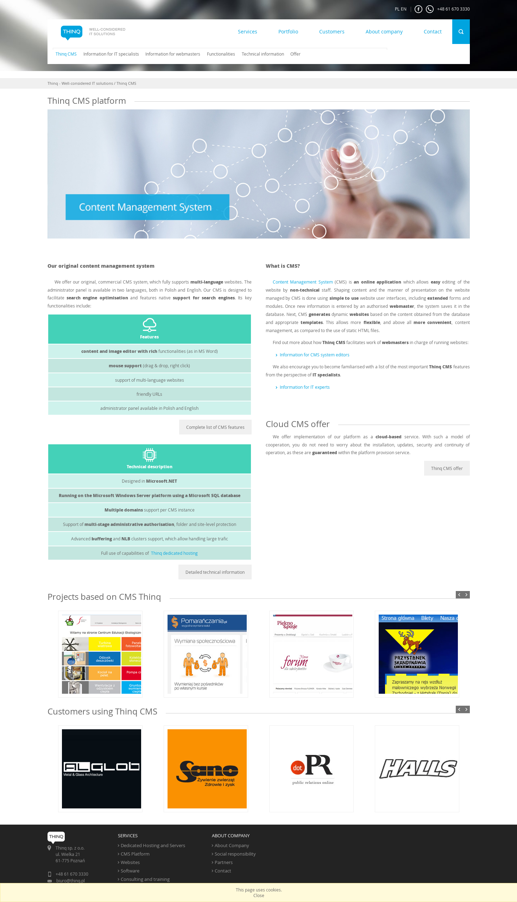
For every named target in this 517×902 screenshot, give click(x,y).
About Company (232, 845)
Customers (332, 31)
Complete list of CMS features (215, 427)
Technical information (263, 54)
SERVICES (128, 835)
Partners (224, 862)
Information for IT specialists (111, 54)
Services (247, 31)
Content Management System (303, 282)
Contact (433, 31)
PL (397, 9)
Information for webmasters (172, 54)
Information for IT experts (305, 387)
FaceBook (418, 9)
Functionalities (221, 54)
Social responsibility (235, 854)
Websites (130, 862)
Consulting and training (145, 879)
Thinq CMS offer (447, 468)
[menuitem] (64, 54)
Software (130, 871)
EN (403, 9)
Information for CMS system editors (314, 354)
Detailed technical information (215, 572)
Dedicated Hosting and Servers (153, 845)
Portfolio (288, 31)
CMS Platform (135, 854)
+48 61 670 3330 (448, 9)
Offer (295, 54)
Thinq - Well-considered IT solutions (80, 83)
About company (384, 31)
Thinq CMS (66, 54)
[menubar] (176, 54)
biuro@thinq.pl (70, 880)
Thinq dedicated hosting (174, 553)
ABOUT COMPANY (231, 835)
